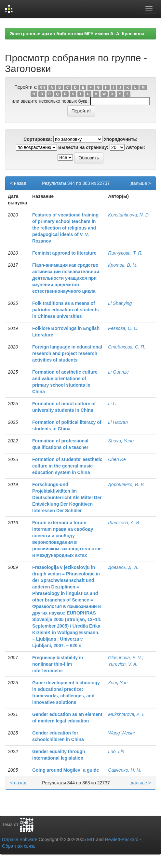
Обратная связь (18, 846)
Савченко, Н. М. (124, 770)
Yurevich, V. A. (123, 664)
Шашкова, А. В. (124, 522)
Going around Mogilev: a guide (65, 770)
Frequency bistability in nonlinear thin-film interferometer (57, 664)
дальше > (140, 183)
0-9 (42, 87)
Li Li (112, 403)
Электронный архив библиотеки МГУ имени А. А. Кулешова (77, 33)
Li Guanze (118, 372)
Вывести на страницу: (83, 147)
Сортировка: (37, 139)
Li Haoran (118, 422)
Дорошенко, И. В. (126, 484)
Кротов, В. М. (123, 265)
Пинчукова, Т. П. (125, 253)
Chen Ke (117, 459)
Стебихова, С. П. (126, 346)
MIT (91, 839)
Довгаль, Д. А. (123, 567)
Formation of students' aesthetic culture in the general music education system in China (67, 466)
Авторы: (135, 147)
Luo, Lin (116, 751)
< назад (18, 183)
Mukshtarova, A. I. (126, 714)
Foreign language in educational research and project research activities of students (67, 353)
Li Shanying (120, 303)
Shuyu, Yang (121, 440)
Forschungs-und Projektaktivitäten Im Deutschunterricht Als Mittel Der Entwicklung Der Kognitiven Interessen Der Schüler (66, 497)
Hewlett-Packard (122, 839)
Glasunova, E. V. (125, 657)
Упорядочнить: (121, 139)
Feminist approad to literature (64, 253)
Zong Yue (117, 682)
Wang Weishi (121, 732)
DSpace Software (19, 839)
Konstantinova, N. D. (129, 214)
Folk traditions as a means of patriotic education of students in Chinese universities (65, 310)
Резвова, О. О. (123, 328)
